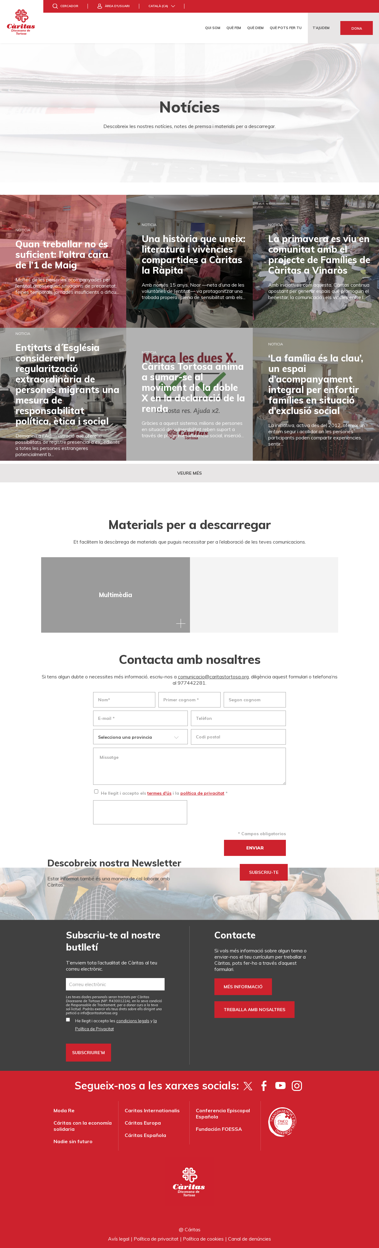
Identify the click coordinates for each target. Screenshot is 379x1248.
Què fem (233, 28)
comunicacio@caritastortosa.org (213, 676)
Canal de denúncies (249, 1239)
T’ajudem (320, 28)
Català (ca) (158, 6)
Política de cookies (203, 1239)
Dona (356, 28)
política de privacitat (202, 793)
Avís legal (118, 1239)
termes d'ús (159, 793)
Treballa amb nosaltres (254, 1009)
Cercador (69, 6)
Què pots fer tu (286, 28)
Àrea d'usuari (117, 6)
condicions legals (132, 1020)
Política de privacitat (156, 1239)
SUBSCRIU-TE (263, 872)
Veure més (189, 473)
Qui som (212, 28)
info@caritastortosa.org (99, 1013)
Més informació (243, 986)
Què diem (255, 28)
